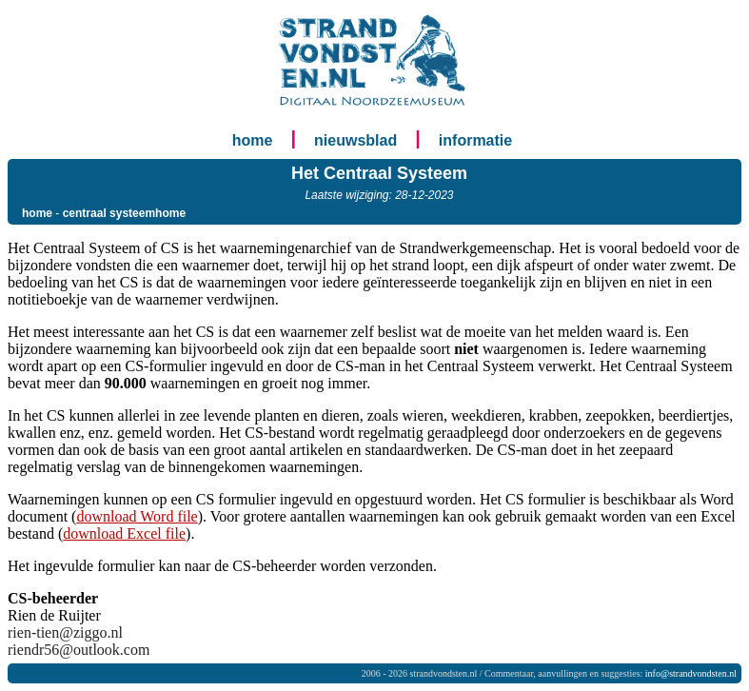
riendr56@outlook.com (78, 650)
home (252, 140)
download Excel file (124, 533)
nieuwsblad (355, 140)
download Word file (136, 516)
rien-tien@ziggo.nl (65, 632)
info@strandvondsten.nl (691, 673)
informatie (475, 140)
